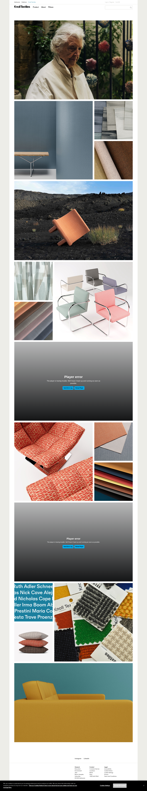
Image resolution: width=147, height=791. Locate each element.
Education (78, 769)
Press (91, 774)
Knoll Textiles (32, 2)
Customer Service (94, 769)
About (43, 7)
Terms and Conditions (110, 776)
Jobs (76, 772)
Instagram (78, 758)
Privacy (106, 774)
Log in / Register (109, 2)
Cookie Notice (108, 771)
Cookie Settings (108, 772)
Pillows (50, 7)
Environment (78, 771)
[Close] (143, 785)
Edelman (24, 2)
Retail (91, 772)
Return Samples (79, 774)
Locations (92, 771)
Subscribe (77, 776)
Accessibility (107, 769)
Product (36, 7)
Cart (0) (117, 2)
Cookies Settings (105, 785)
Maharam (17, 2)
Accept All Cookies (119, 785)
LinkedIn (86, 758)
